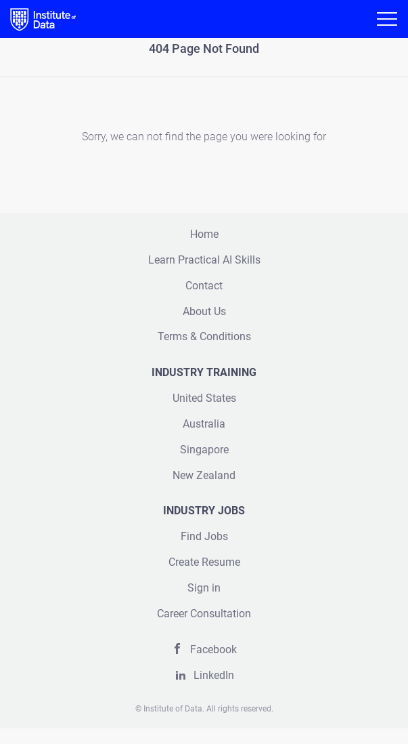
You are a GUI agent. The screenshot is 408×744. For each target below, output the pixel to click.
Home (204, 234)
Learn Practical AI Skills (204, 259)
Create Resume (204, 562)
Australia (204, 423)
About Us (204, 311)
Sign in (204, 587)
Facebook (213, 649)
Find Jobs (204, 536)
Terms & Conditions (204, 336)
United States (204, 398)
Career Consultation (204, 613)
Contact (204, 285)
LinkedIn (214, 675)
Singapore (204, 449)
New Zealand (204, 475)
